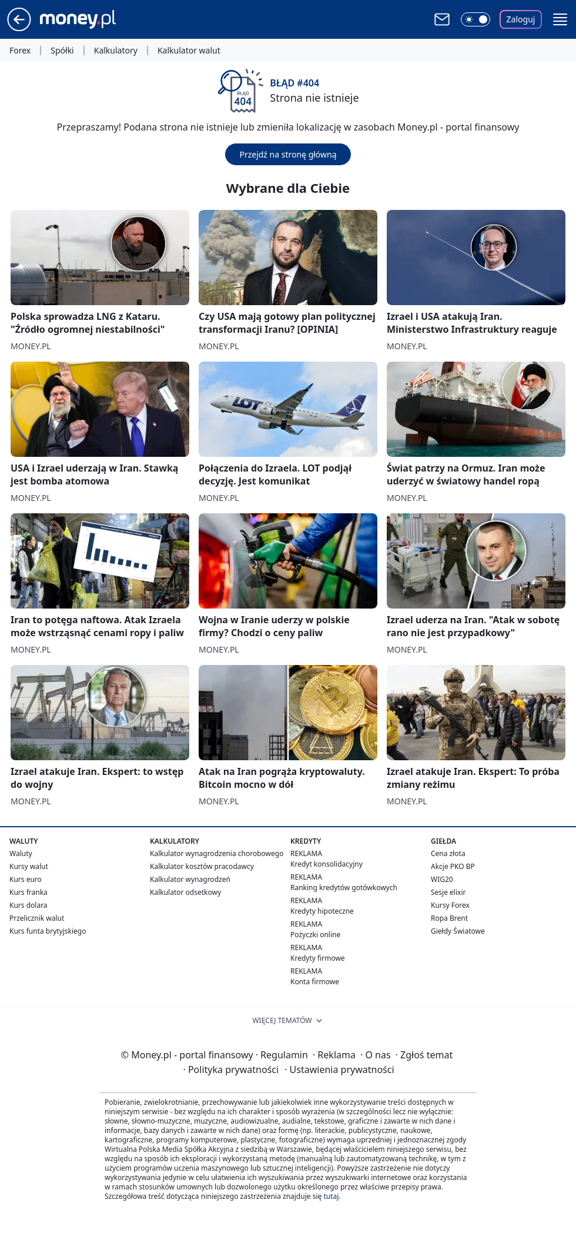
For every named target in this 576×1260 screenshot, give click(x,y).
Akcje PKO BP (453, 866)
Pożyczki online (315, 935)
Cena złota (448, 853)
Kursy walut (28, 866)
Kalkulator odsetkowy (185, 892)
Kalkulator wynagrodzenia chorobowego (216, 853)
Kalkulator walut (189, 50)
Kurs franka (28, 892)
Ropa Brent (449, 918)
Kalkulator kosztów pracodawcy (202, 866)
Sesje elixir (448, 892)
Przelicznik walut (36, 918)
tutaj (331, 1196)
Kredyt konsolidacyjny (326, 864)
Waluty (20, 853)
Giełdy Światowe (458, 931)
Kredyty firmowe (317, 958)
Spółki (62, 50)
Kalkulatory (116, 50)
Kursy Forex (450, 905)
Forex (20, 50)
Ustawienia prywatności (339, 1069)
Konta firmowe (314, 982)
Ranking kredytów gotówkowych (343, 888)
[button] (560, 19)
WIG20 (442, 879)
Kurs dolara (28, 905)
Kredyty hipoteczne (322, 911)
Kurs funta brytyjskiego (47, 931)
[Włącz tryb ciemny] (475, 19)
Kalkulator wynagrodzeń (190, 879)
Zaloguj (521, 19)
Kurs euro (25, 879)
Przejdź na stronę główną (287, 154)
